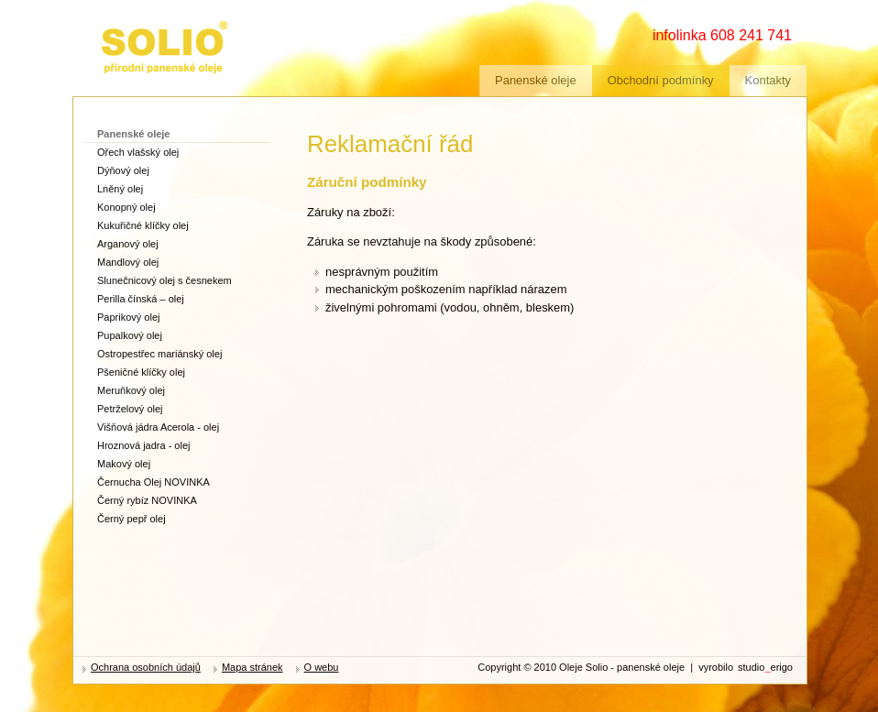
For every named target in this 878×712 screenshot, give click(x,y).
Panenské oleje (535, 80)
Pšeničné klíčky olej (141, 372)
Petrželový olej (130, 408)
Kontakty (768, 80)
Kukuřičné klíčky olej (143, 225)
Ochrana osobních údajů (146, 667)
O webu (321, 667)
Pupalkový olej (129, 335)
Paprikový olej (128, 317)
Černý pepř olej (131, 518)
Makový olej (123, 463)
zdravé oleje (132, 25)
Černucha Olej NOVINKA (153, 481)
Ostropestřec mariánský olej (159, 353)
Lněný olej (120, 188)
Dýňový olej (123, 170)
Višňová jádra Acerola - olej (158, 427)
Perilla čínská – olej (140, 298)
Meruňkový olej (131, 390)
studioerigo (765, 667)
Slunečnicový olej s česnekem (164, 280)
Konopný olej (126, 207)
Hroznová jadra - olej (144, 445)
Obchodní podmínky (661, 80)
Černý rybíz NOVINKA (147, 500)
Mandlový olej (128, 262)
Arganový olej (128, 243)
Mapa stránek (252, 667)
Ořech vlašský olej (138, 152)
